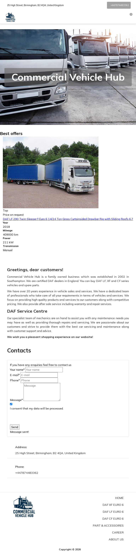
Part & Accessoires (108, 525)
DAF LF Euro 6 (113, 511)
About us (116, 539)
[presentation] (37, 417)
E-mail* (15, 375)
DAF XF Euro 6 (113, 505)
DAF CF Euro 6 (113, 518)
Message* (16, 400)
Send (14, 427)
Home (119, 498)
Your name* (17, 369)
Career (118, 532)
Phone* (15, 380)
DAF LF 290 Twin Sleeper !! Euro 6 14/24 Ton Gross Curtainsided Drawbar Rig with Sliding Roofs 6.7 (68, 219)
